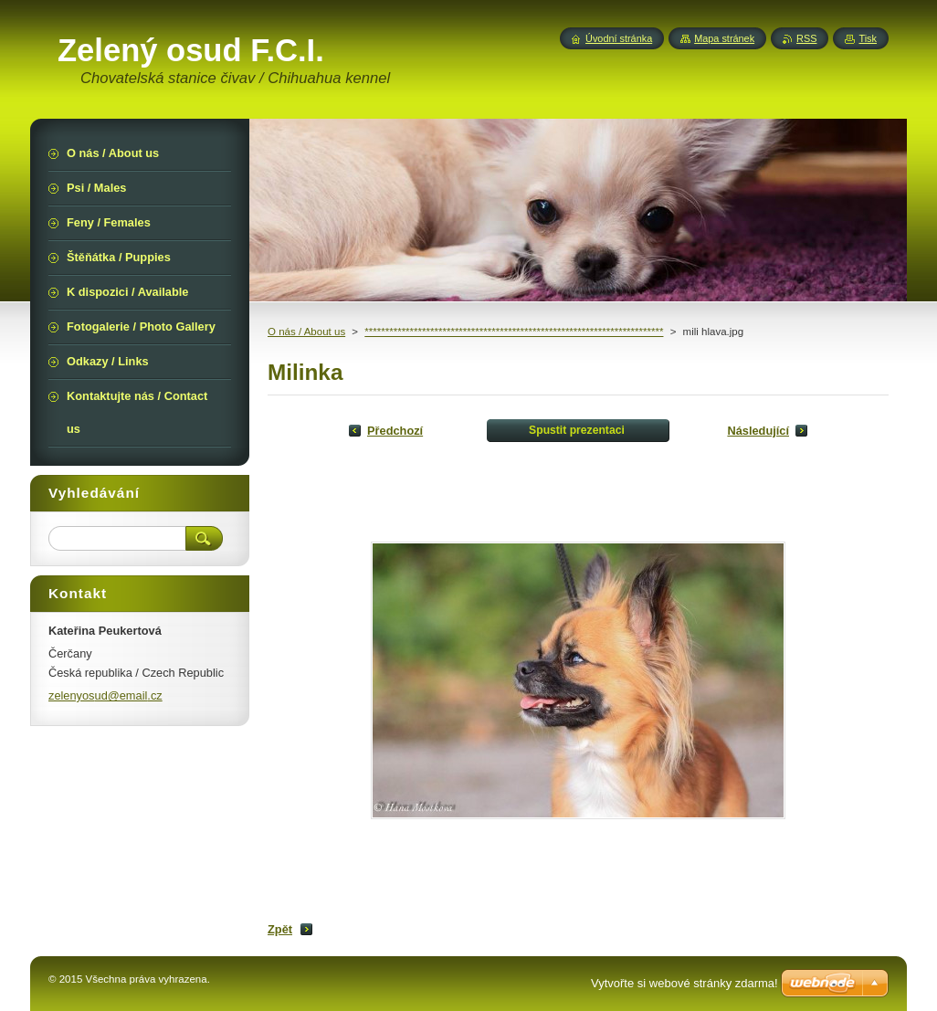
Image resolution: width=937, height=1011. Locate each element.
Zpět (280, 929)
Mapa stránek (724, 38)
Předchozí (395, 430)
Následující (758, 430)
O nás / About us (306, 331)
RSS (806, 38)
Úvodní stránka (618, 38)
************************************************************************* (513, 331)
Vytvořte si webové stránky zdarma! (684, 983)
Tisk (867, 38)
